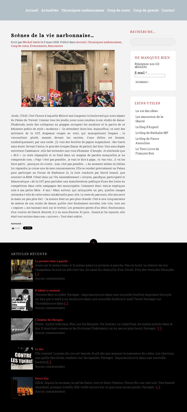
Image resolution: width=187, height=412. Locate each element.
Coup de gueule (146, 10)
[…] (37, 274)
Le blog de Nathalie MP (151, 133)
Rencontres (55, 46)
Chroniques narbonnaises (82, 10)
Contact (168, 10)
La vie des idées (146, 111)
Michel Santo (31, 42)
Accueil (31, 10)
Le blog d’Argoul (146, 127)
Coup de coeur (118, 10)
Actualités (49, 10)
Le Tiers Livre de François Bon (147, 151)
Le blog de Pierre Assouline (147, 141)
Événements (38, 46)
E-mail (141, 72)
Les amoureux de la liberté (149, 119)
